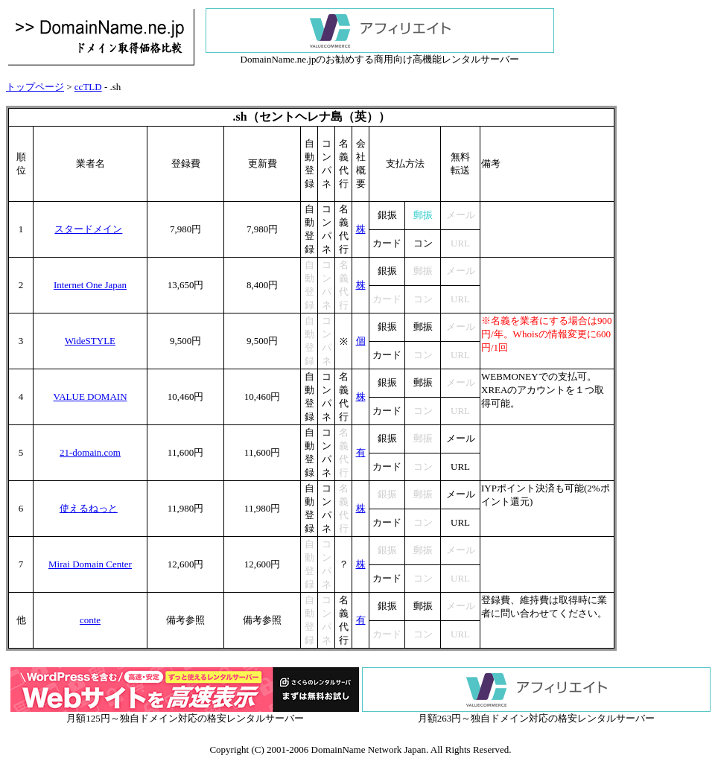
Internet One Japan (90, 284)
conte (90, 619)
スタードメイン (88, 229)
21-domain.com (90, 452)
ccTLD (88, 86)
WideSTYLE (90, 340)
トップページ (35, 86)
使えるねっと (89, 508)
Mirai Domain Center (90, 564)
